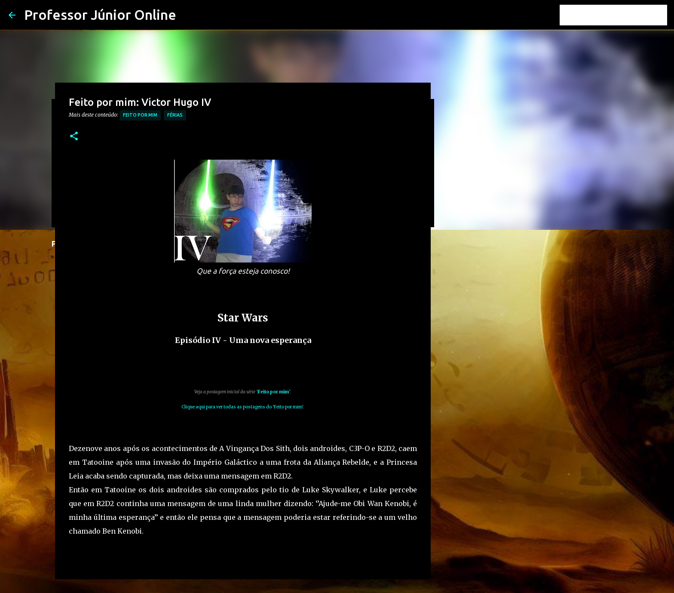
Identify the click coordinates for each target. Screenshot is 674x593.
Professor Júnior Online (100, 14)
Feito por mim (140, 114)
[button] (74, 136)
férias (175, 114)
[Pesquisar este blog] (622, 15)
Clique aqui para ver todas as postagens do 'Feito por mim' (242, 407)
